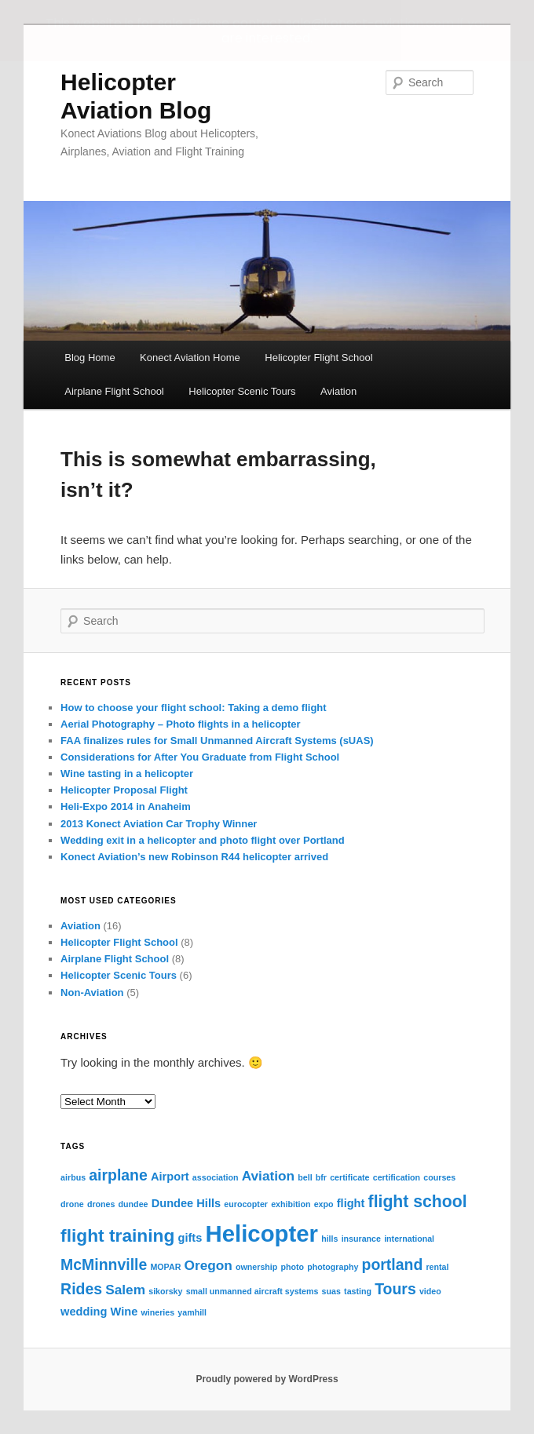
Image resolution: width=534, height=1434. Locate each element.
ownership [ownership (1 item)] (256, 1267)
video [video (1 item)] (430, 1291)
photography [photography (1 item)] (332, 1267)
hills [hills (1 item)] (329, 1238)
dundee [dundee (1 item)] (133, 1204)
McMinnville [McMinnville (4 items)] (103, 1264)
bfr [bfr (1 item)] (321, 1177)
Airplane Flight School (113, 391)
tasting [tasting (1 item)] (357, 1291)
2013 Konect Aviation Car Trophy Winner (158, 824)
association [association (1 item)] (215, 1177)
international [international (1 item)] (409, 1238)
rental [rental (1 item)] (437, 1267)
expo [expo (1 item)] (324, 1204)
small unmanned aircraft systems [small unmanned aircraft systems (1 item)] (252, 1291)
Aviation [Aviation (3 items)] (268, 1176)
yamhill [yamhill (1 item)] (192, 1312)
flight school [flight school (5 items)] (417, 1201)
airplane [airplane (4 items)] (118, 1175)
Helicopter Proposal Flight (124, 790)
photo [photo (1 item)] (292, 1267)
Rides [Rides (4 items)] (81, 1288)
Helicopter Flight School (318, 357)
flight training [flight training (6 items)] (117, 1235)
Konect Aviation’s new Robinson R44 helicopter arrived (194, 857)
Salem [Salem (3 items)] (125, 1289)
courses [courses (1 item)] (439, 1177)
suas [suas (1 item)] (331, 1291)
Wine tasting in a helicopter (126, 773)
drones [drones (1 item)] (101, 1204)
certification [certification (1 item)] (396, 1177)
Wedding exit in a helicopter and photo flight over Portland (202, 840)
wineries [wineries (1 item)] (157, 1312)
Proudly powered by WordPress (267, 1379)
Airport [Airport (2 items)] (170, 1176)
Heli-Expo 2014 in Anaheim (125, 806)
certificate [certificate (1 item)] (349, 1177)
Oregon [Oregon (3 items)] (208, 1265)
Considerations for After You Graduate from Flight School (199, 757)
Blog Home (89, 357)
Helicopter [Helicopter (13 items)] (262, 1233)
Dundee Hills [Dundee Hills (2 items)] (186, 1203)
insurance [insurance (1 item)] (361, 1238)
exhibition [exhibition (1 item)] (290, 1204)
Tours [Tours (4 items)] (395, 1288)
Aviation (338, 391)
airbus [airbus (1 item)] (73, 1177)
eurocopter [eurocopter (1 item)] (246, 1204)
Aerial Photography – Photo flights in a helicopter (180, 724)
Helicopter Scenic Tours (241, 391)
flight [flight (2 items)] (351, 1203)
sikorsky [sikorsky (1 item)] (165, 1291)
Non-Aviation (91, 992)
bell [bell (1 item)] (305, 1177)
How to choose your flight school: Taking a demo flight (193, 707)
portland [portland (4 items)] (392, 1264)
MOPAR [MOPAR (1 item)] (165, 1267)
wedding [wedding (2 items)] (83, 1311)
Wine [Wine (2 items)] (124, 1311)
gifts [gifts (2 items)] (190, 1237)
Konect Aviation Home (190, 357)
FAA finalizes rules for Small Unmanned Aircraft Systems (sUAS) (217, 740)
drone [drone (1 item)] (72, 1204)
